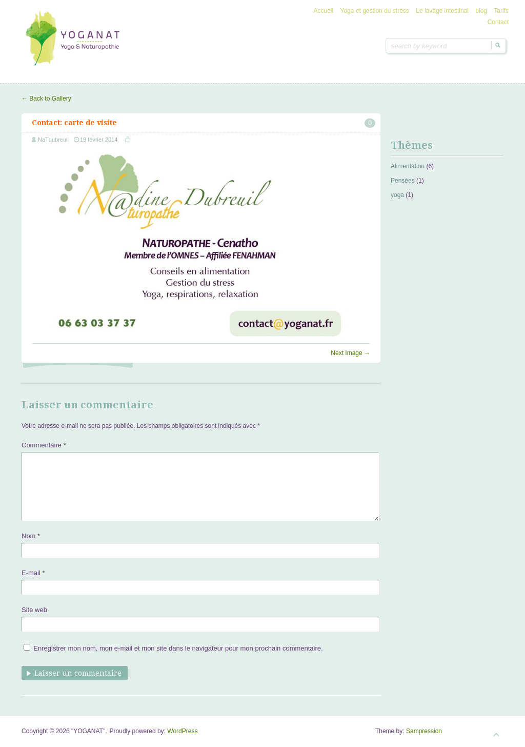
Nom (31, 536)
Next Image (350, 353)
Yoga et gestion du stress (374, 10)
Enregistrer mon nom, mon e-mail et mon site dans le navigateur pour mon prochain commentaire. (177, 648)
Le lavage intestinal (442, 10)
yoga (397, 195)
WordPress (182, 731)
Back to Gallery (46, 98)
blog (481, 10)
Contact (498, 22)
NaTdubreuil (53, 139)
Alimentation (408, 166)
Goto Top (496, 734)
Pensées (403, 180)
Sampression (424, 731)
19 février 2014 (98, 139)
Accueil (324, 10)
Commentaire (44, 445)
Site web (34, 610)
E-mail (33, 573)
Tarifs (501, 10)
